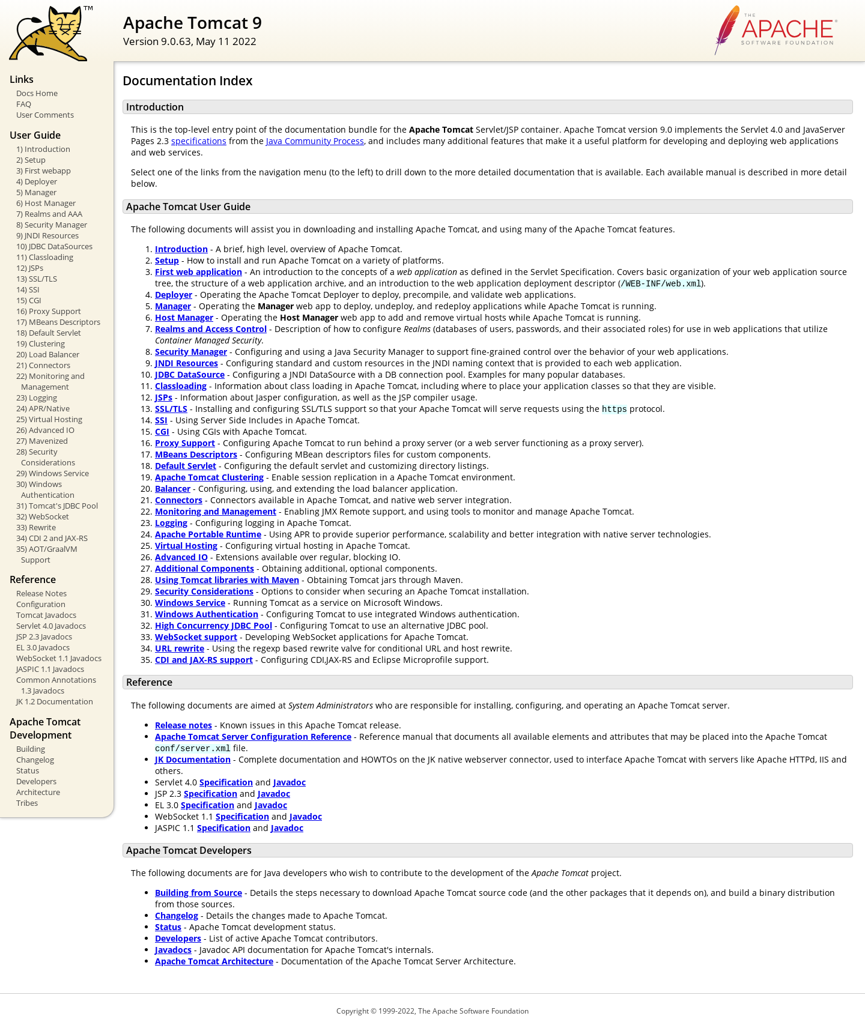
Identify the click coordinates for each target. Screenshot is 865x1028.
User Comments (45, 114)
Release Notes (41, 593)
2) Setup (31, 159)
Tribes (27, 802)
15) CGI (28, 300)
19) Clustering (40, 343)
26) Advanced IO (45, 430)
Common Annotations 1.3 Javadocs (56, 685)
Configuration (40, 604)
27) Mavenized (42, 440)
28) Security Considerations (45, 457)
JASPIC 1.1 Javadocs (50, 669)
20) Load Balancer (47, 354)
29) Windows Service (52, 473)
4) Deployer (36, 181)
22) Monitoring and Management (50, 381)
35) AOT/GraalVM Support (46, 554)
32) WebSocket (42, 516)
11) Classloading (44, 257)
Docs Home (37, 93)
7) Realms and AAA (49, 213)
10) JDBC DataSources (54, 246)
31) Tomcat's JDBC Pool (57, 505)
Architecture (38, 792)
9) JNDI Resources (47, 235)
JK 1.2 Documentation (54, 701)
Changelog (35, 759)
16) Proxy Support (48, 311)
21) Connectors (43, 365)
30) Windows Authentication (45, 489)
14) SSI (28, 289)
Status (27, 770)
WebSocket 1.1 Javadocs (59, 658)
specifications (198, 141)
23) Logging (36, 397)
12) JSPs (29, 267)
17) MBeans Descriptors (58, 321)
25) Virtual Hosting (49, 419)
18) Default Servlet (48, 332)
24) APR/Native (43, 408)
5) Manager (36, 192)
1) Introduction (43, 149)
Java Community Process (315, 141)
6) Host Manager (46, 203)
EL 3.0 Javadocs (43, 647)
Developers (36, 781)
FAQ (23, 103)
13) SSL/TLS (36, 278)
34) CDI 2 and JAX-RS (52, 538)
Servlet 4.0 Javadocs (51, 625)
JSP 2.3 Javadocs (44, 636)
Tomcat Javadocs (46, 614)
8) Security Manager (51, 224)
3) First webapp (43, 170)
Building (30, 748)
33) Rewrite (36, 527)
